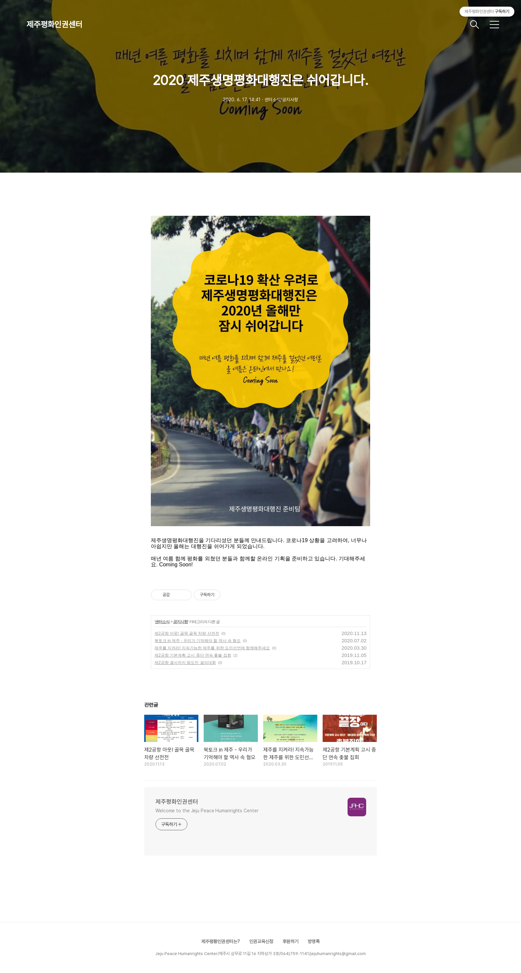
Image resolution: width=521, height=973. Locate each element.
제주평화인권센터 (54, 24)
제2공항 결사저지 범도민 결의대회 (185, 662)
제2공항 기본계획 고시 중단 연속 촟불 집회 (193, 655)
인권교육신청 (261, 941)
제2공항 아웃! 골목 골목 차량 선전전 (187, 633)
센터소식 (162, 621)
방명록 (314, 941)
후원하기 (290, 941)
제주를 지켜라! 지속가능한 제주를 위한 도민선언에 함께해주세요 (212, 648)
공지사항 (180, 621)
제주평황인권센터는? (220, 941)
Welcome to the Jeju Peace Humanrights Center (207, 810)
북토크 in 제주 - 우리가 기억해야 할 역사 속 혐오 (198, 640)
